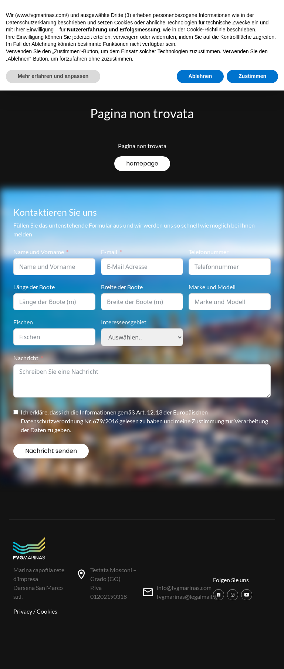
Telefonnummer (209, 251)
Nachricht (25, 357)
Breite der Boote (122, 286)
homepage (142, 163)
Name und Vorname (38, 251)
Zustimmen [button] (252, 76)
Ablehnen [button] (200, 76)
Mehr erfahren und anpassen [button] (53, 76)
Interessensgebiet (123, 321)
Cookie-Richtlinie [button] (206, 30)
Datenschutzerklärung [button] (31, 22)
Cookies (47, 611)
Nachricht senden (51, 451)
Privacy (22, 611)
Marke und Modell (212, 286)
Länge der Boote (34, 286)
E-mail (109, 251)
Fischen (23, 321)
